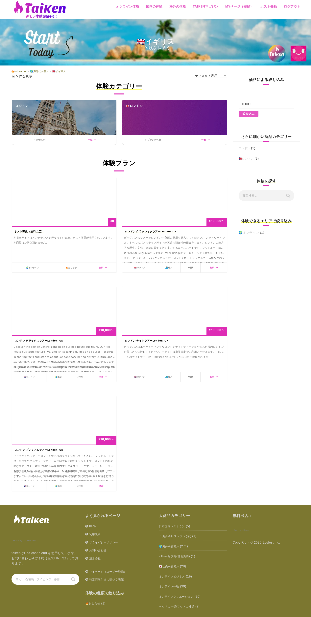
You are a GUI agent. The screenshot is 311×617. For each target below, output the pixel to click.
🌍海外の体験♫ (170, 546)
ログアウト (292, 6)
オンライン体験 (127, 6)
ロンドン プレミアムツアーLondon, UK (38, 449)
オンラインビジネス (173, 576)
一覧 (92, 139)
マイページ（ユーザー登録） (110, 571)
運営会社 (95, 558)
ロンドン (245, 148)
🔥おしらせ (94, 603)
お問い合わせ (99, 550)
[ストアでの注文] (210, 76)
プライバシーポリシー (105, 542)
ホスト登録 (268, 6)
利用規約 (95, 534)
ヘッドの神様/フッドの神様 (179, 606)
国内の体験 (154, 6)
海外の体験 (177, 6)
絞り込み (248, 114)
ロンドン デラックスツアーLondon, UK (38, 340)
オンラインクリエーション (178, 596)
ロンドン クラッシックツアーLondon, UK (151, 231)
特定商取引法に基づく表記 (109, 579)
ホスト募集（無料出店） (29, 231)
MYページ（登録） (239, 6)
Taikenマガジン (205, 6)
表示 (103, 267)
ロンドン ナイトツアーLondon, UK (146, 340)
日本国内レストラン (173, 526)
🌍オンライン (249, 232)
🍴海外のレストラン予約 (177, 536)
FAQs (93, 526)
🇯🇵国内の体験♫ (170, 566)
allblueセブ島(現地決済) (176, 556)
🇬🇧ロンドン (247, 158)
